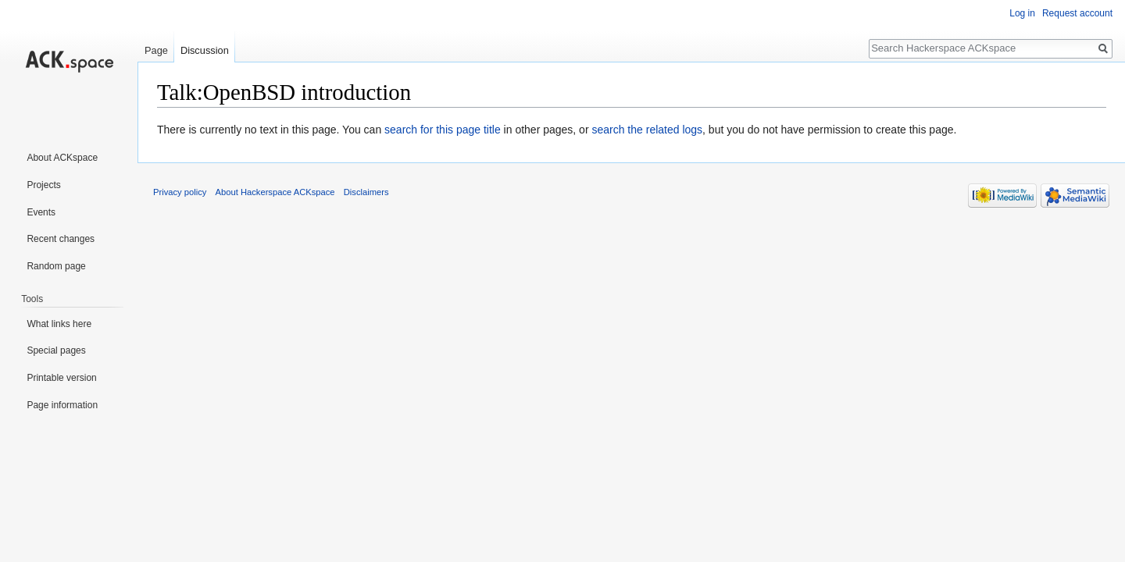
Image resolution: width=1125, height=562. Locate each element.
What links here (59, 323)
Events (41, 212)
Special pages (56, 350)
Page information (62, 405)
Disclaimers (366, 192)
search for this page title (442, 129)
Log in (1022, 13)
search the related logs (646, 129)
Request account (1077, 13)
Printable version (61, 377)
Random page (56, 266)
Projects (43, 185)
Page (156, 50)
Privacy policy (179, 192)
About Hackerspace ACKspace (275, 192)
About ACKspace (62, 157)
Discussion (204, 50)
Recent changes (61, 238)
